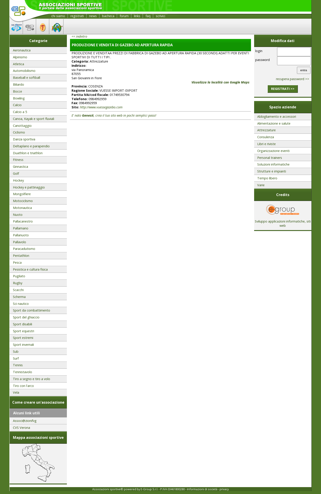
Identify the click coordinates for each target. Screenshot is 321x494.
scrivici (160, 16)
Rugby (17, 283)
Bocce (17, 91)
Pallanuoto (21, 235)
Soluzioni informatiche (273, 164)
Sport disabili (22, 324)
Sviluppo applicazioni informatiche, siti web (283, 222)
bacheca (108, 16)
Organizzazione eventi (273, 151)
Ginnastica (20, 166)
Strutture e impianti (271, 171)
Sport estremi (23, 338)
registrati (77, 16)
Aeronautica (22, 50)
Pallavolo (19, 242)
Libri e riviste (266, 144)
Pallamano (20, 228)
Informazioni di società (202, 489)
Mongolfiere (22, 194)
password (262, 60)
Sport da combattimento (31, 310)
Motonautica (22, 208)
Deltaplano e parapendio (31, 146)
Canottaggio (22, 126)
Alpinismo (20, 57)
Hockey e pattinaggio (29, 187)
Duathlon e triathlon (28, 153)
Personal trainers (269, 158)
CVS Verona (21, 427)
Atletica (18, 64)
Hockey (18, 180)
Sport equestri (23, 331)
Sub (16, 351)
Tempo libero (267, 178)
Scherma (19, 297)
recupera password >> (292, 79)
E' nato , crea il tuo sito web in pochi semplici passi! (114, 115)
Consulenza (265, 137)
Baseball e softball (26, 77)
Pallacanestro (23, 221)
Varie (261, 185)
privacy (224, 489)
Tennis (18, 365)
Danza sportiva (24, 139)
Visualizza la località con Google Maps (220, 82)
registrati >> (282, 89)
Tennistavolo (22, 372)
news (93, 16)
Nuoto (18, 215)
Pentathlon (21, 255)
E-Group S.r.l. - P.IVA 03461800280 (163, 489)
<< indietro (79, 36)
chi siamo (58, 16)
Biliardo (18, 84)
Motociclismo (23, 201)
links (137, 16)
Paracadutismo (24, 249)
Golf (16, 173)
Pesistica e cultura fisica (30, 269)
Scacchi (18, 290)
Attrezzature (266, 130)
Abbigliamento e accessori (276, 116)
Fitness (18, 160)
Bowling (19, 98)
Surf (16, 358)
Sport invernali (23, 344)
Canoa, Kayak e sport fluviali (33, 119)
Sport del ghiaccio (26, 317)
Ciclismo (19, 132)
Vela (16, 392)
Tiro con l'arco (23, 386)
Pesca (17, 262)
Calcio (17, 105)
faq (148, 16)
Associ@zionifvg (25, 421)
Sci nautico (21, 304)
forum (124, 16)
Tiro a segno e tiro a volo (31, 379)
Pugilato (19, 276)
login (258, 51)
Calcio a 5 (20, 112)
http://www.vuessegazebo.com (101, 107)
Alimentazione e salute (273, 123)
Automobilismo (24, 71)
